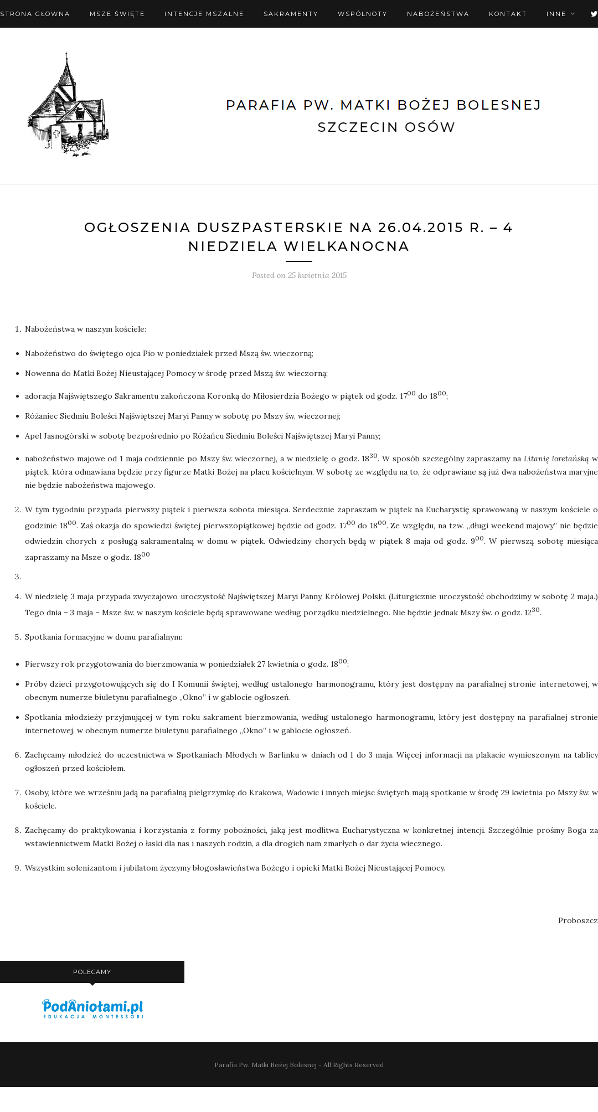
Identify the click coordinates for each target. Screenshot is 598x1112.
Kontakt (508, 14)
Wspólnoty (363, 14)
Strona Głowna (35, 14)
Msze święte (117, 14)
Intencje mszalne (204, 14)
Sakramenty (291, 14)
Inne (556, 14)
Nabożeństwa (438, 14)
